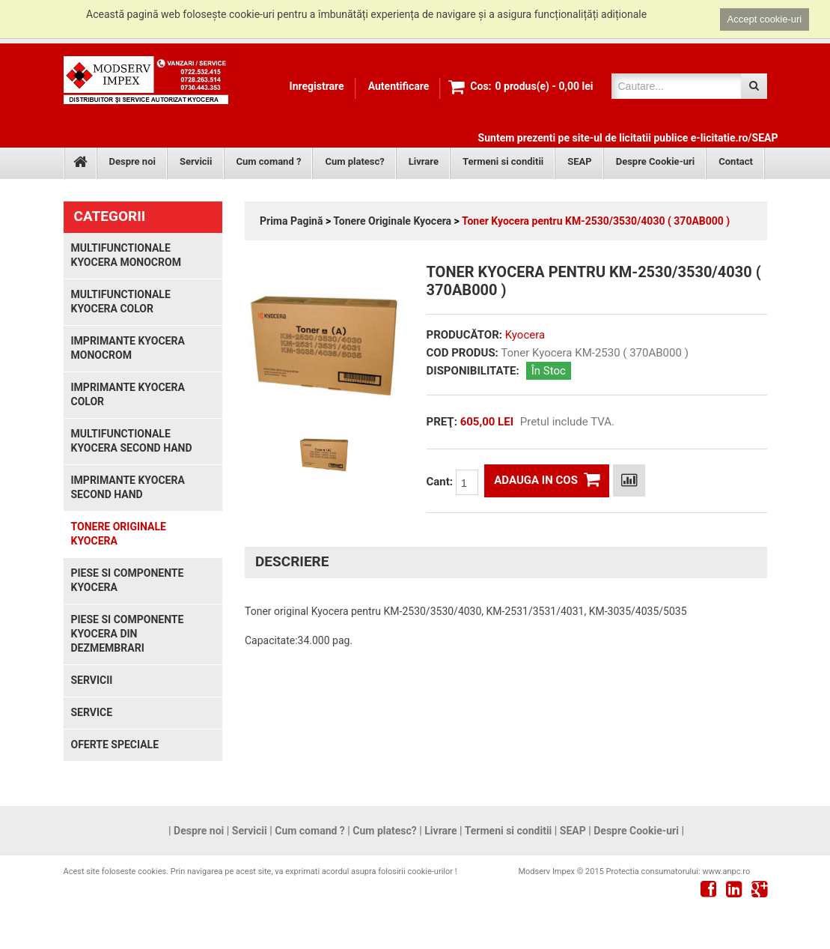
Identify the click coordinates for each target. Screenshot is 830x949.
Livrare (424, 161)
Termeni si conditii (503, 161)
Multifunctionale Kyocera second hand (131, 441)
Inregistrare (317, 86)
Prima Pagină (291, 221)
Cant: (452, 482)
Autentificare (399, 86)
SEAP (579, 161)
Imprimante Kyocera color (128, 394)
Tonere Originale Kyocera (392, 221)
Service (92, 712)
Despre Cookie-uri (655, 161)
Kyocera (525, 335)
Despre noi (132, 161)
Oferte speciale (115, 745)
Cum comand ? (269, 161)
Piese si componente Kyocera (127, 580)
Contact (735, 161)
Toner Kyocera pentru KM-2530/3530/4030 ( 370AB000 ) (596, 221)
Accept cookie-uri (764, 19)
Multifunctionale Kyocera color (121, 301)
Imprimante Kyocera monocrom (128, 348)
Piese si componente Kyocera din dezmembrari (127, 633)
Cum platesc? (354, 161)
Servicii (196, 161)
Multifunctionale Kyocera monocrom (126, 255)
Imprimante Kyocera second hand (128, 487)
